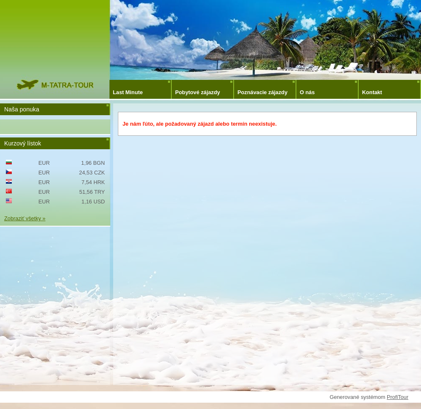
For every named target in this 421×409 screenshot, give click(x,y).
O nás (307, 92)
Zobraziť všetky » (24, 218)
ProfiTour (397, 397)
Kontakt (372, 92)
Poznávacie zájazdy (262, 92)
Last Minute (128, 92)
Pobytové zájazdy (197, 92)
